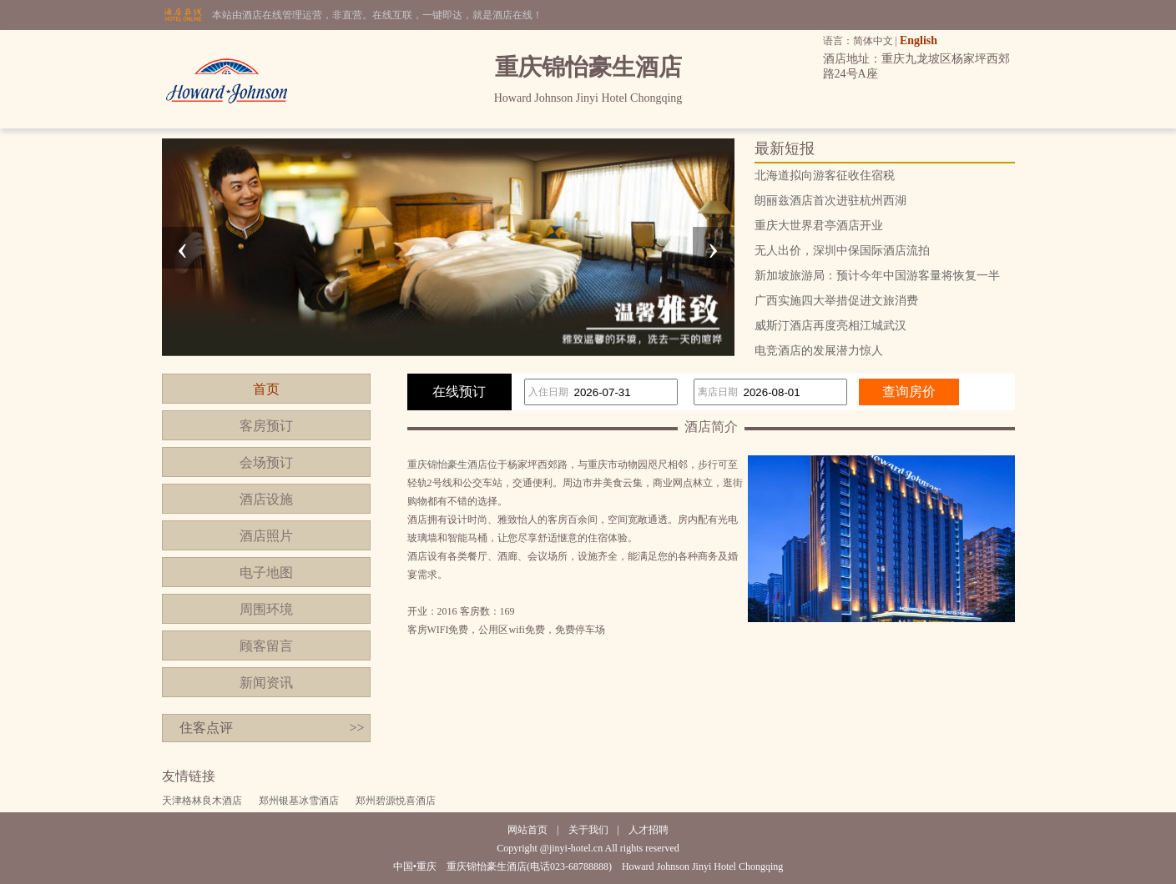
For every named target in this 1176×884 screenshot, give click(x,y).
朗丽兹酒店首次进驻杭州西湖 (830, 200)
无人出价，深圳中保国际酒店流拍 (842, 250)
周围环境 (266, 609)
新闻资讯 (266, 683)
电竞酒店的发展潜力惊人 (819, 350)
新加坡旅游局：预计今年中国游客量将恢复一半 (877, 275)
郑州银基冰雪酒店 (299, 800)
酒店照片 (266, 536)
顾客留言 (266, 646)
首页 (266, 389)
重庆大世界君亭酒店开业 (819, 225)
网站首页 (527, 830)
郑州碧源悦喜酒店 (396, 800)
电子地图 (266, 572)
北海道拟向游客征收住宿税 (825, 175)
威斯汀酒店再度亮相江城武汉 (830, 325)
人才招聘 (648, 830)
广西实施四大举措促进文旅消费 (836, 300)
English (918, 40)
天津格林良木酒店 (202, 800)
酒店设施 (266, 499)
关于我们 (588, 830)
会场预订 (266, 462)
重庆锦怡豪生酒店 (447, 464)
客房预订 (266, 426)
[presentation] (183, 248)
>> (356, 728)
